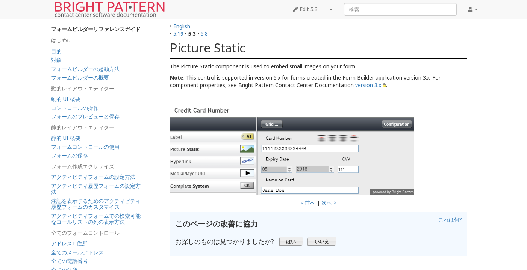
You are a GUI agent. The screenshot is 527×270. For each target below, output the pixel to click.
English (181, 26)
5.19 (178, 33)
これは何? (450, 219)
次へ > (328, 202)
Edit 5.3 (305, 9)
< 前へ (307, 202)
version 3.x (368, 84)
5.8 (204, 33)
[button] (291, 241)
